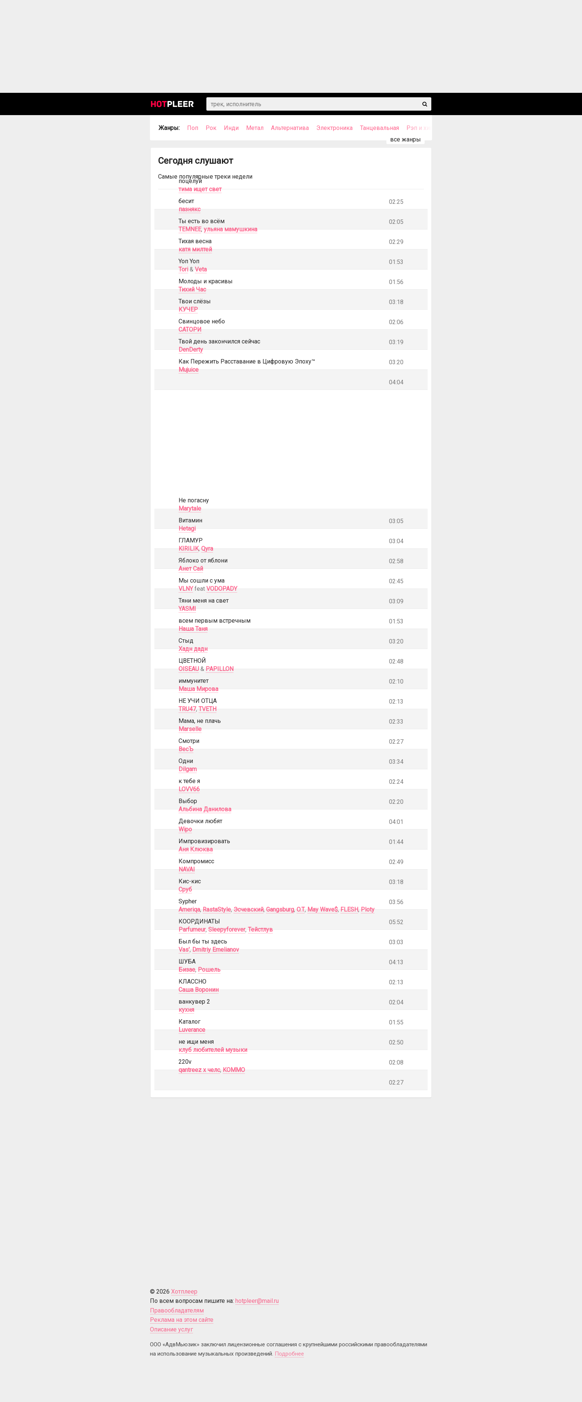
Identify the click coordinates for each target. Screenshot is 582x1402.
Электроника (334, 127)
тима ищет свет (200, 189)
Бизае (187, 969)
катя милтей (195, 249)
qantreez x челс (199, 1069)
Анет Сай (191, 568)
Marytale (190, 508)
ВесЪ (186, 749)
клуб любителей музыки (213, 1049)
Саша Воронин (199, 989)
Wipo (185, 829)
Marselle (190, 729)
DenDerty (191, 349)
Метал (255, 127)
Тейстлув (260, 929)
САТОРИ (190, 329)
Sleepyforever (226, 929)
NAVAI (187, 869)
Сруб (185, 889)
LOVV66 (189, 789)
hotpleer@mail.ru (257, 1300)
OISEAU (189, 668)
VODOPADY (221, 588)
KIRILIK (189, 548)
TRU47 (187, 709)
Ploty (368, 909)
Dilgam (188, 769)
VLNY (186, 588)
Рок (211, 127)
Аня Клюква (196, 849)
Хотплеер (184, 1291)
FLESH (349, 909)
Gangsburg (280, 909)
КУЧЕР (188, 309)
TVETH (207, 709)
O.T (301, 909)
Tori (183, 269)
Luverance (192, 1029)
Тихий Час (192, 289)
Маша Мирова (198, 688)
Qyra (207, 548)
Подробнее (289, 1353)
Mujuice (189, 369)
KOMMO (234, 1069)
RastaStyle (217, 909)
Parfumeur (192, 929)
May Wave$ (322, 909)
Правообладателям (177, 1310)
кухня (186, 1009)
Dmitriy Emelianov (215, 949)
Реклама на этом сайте (181, 1319)
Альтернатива (290, 127)
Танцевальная (379, 127)
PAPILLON (219, 668)
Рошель (209, 969)
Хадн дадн (193, 648)
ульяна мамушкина (230, 229)
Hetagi (187, 528)
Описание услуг (171, 1329)
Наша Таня (193, 628)
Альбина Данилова (205, 809)
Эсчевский (248, 909)
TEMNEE (190, 229)
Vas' (184, 949)
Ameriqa (189, 909)
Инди (231, 127)
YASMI (187, 608)
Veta (201, 269)
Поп (192, 127)
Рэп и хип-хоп (425, 127)
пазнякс (189, 209)
